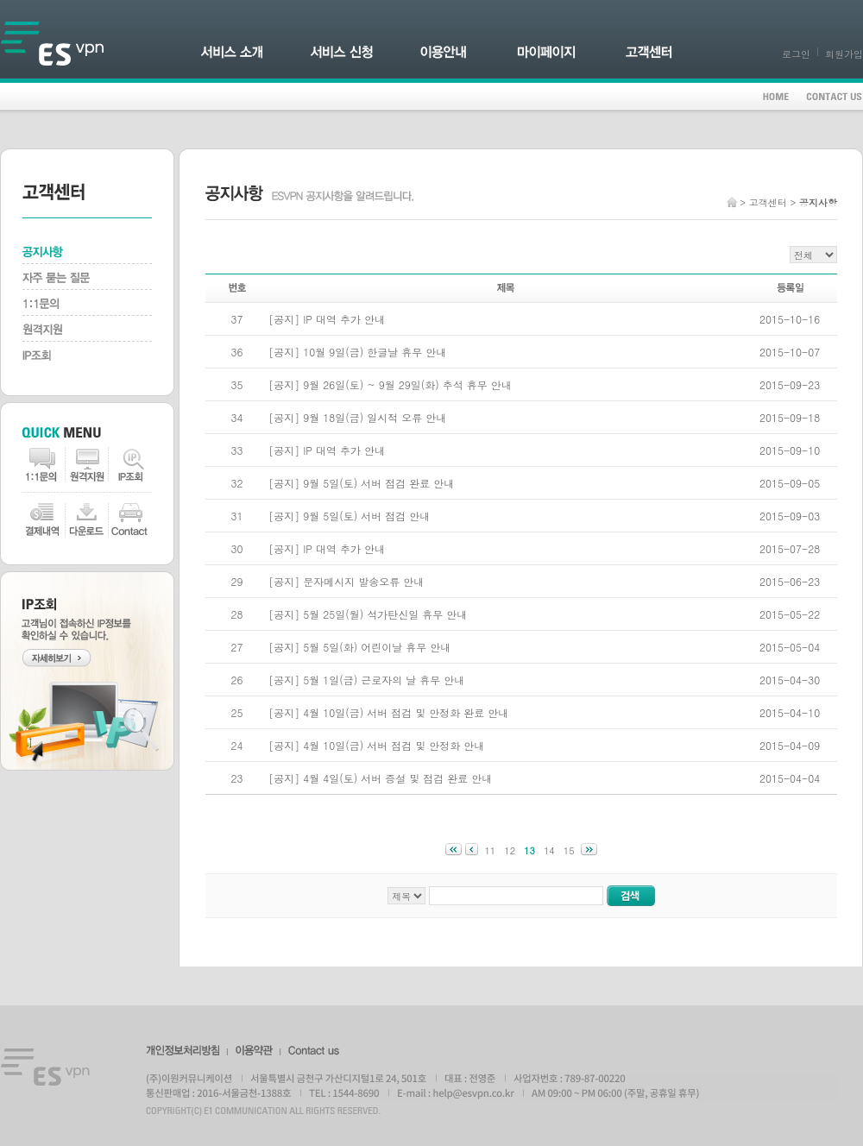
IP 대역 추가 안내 (344, 319)
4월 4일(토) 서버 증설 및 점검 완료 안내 (397, 778)
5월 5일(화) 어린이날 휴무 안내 (376, 646)
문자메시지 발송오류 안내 (363, 581)
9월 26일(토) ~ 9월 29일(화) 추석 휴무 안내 (407, 384)
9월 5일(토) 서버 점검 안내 (366, 515)
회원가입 (844, 53)
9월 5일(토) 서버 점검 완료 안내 (378, 482)
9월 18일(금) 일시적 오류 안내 (374, 417)
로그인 (796, 53)
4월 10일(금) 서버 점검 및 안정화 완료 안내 (405, 712)
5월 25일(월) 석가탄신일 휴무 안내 (385, 614)
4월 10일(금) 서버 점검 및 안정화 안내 (393, 745)
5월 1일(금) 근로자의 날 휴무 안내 (383, 679)
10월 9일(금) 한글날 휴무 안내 (374, 351)
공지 (284, 319)
